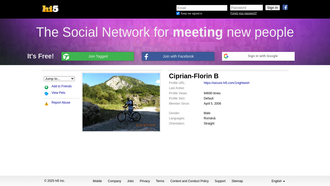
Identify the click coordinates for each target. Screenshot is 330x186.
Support (220, 181)
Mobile (97, 181)
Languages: (177, 118)
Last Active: (177, 88)
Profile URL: (177, 83)
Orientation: (177, 123)
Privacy (145, 181)
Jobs (130, 181)
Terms (160, 181)
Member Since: (179, 103)
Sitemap (237, 181)
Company (114, 181)
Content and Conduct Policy (189, 181)
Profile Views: (178, 93)
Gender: (174, 113)
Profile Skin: (177, 98)
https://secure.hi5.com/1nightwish (226, 83)
